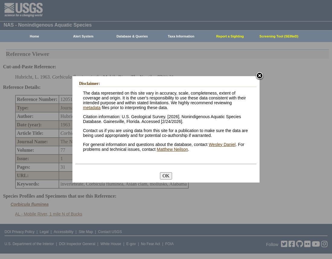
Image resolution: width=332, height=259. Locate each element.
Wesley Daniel (222, 144)
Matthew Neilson (172, 149)
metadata (92, 107)
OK (165, 175)
